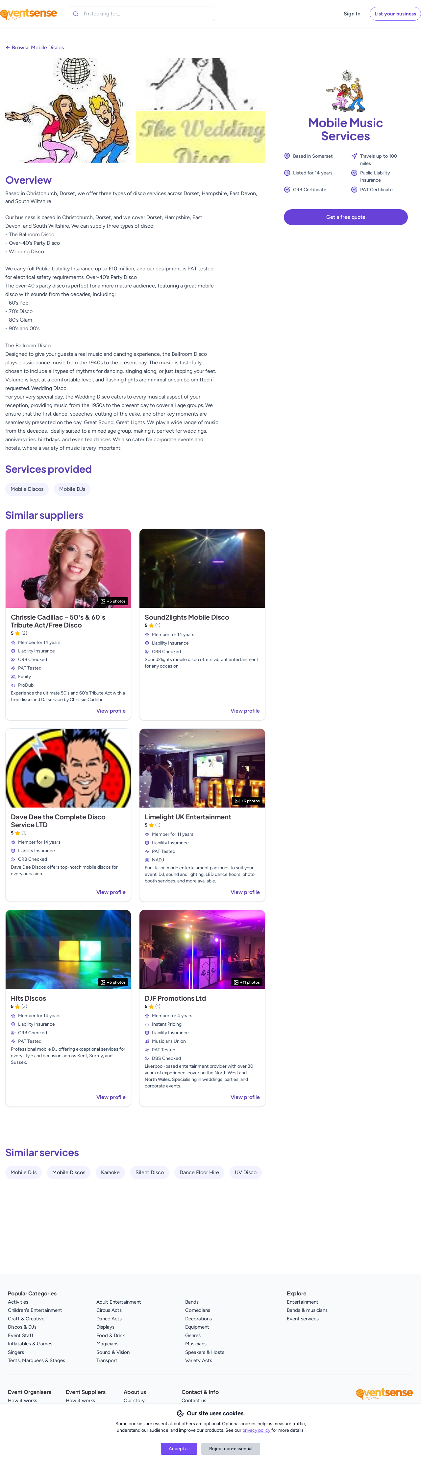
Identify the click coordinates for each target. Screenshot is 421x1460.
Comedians (197, 1310)
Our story (134, 1400)
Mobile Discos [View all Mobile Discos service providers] (27, 489)
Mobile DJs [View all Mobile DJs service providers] (72, 489)
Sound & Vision (113, 1352)
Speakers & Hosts (204, 1352)
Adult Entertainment (118, 1302)
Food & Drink (110, 1335)
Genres (193, 1335)
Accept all (179, 1448)
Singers (16, 1352)
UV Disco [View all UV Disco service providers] (246, 1172)
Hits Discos (28, 998)
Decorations (198, 1319)
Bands (192, 1302)
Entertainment (302, 1302)
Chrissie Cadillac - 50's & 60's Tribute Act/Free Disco (58, 621)
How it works (22, 1400)
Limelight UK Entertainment (188, 816)
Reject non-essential (230, 1448)
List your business (395, 14)
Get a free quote (345, 217)
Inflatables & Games (30, 1344)
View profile (111, 711)
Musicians (196, 1344)
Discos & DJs (22, 1327)
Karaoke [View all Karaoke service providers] (110, 1172)
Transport (106, 1360)
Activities (18, 1302)
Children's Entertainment (35, 1310)
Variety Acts (198, 1360)
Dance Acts (109, 1319)
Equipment (197, 1327)
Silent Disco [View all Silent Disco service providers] (150, 1172)
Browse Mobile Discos (38, 47)
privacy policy (256, 1430)
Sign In (352, 14)
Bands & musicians (307, 1310)
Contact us (194, 1400)
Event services (303, 1319)
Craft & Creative (26, 1319)
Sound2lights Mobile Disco (187, 617)
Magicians (107, 1344)
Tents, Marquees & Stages (36, 1360)
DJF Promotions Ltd (175, 998)
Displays (105, 1327)
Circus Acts (109, 1310)
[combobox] (114, 14)
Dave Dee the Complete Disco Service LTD (58, 820)
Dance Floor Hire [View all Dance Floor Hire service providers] (199, 1172)
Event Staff (21, 1335)
